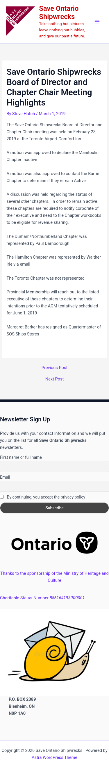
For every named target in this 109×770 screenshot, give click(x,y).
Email (5, 477)
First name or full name (21, 457)
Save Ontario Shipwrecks (59, 12)
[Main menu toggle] (97, 21)
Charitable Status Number (42, 598)
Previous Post (54, 368)
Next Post (54, 379)
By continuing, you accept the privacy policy (42, 497)
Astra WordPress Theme (54, 757)
